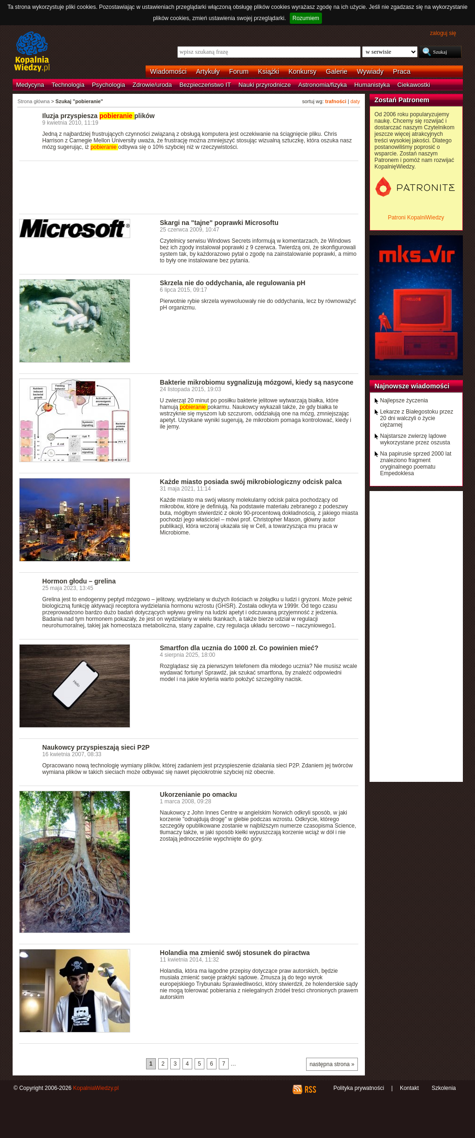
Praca (402, 71)
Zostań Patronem (402, 100)
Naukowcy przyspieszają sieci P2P (96, 747)
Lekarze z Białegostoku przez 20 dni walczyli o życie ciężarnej (417, 418)
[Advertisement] (189, 187)
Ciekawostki (414, 84)
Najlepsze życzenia (404, 400)
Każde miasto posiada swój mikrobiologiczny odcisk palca (251, 481)
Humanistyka (372, 84)
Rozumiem (306, 18)
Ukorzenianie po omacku (198, 794)
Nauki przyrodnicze (264, 84)
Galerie (336, 71)
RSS (310, 1089)
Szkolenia (444, 1088)
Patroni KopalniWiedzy (416, 217)
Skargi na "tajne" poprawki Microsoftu (219, 222)
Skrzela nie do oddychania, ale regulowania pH (233, 283)
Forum (239, 71)
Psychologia (108, 84)
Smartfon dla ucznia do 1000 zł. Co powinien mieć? (239, 648)
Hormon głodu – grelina (79, 581)
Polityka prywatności (358, 1088)
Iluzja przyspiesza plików (98, 115)
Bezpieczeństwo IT (205, 84)
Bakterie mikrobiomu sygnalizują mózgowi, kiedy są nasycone (257, 382)
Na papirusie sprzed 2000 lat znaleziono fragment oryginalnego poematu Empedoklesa (416, 463)
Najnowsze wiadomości (412, 386)
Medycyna (30, 84)
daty (355, 101)
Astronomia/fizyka (322, 84)
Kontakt (409, 1088)
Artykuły (208, 71)
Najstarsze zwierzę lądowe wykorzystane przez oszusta (415, 439)
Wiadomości (168, 71)
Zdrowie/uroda (152, 84)
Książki (268, 71)
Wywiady (370, 71)
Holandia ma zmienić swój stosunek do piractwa (235, 952)
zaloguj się (443, 33)
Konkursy (302, 71)
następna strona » (331, 1064)
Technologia (68, 84)
